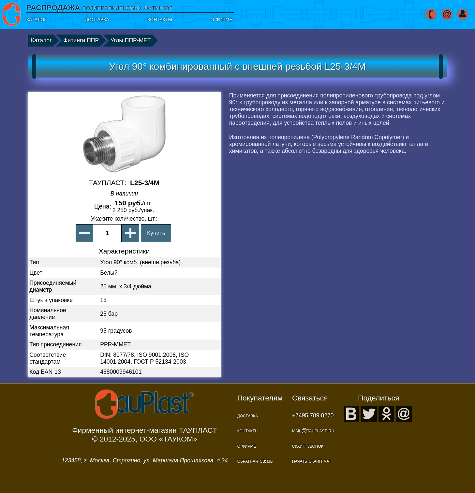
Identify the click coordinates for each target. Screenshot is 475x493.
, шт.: (124, 218)
